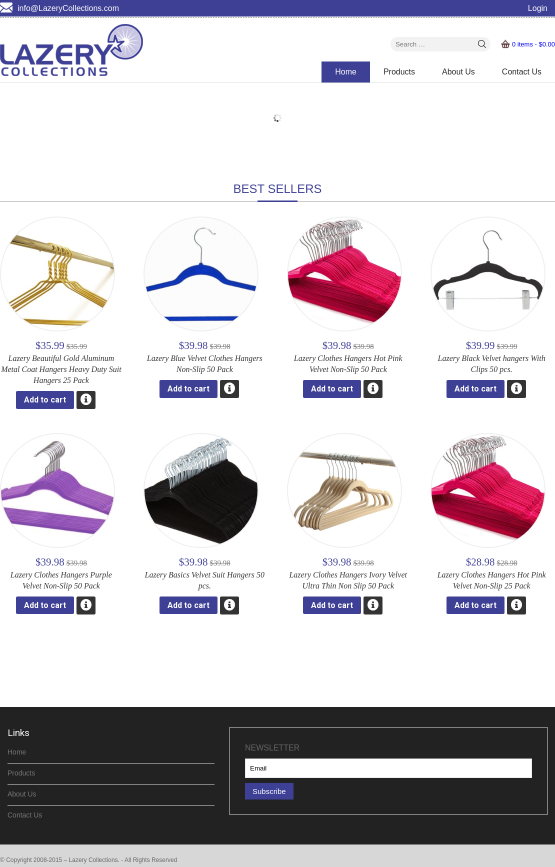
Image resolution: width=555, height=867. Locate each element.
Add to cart (45, 399)
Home (345, 72)
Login (538, 8)
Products (399, 72)
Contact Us (522, 72)
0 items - (533, 44)
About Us (458, 72)
